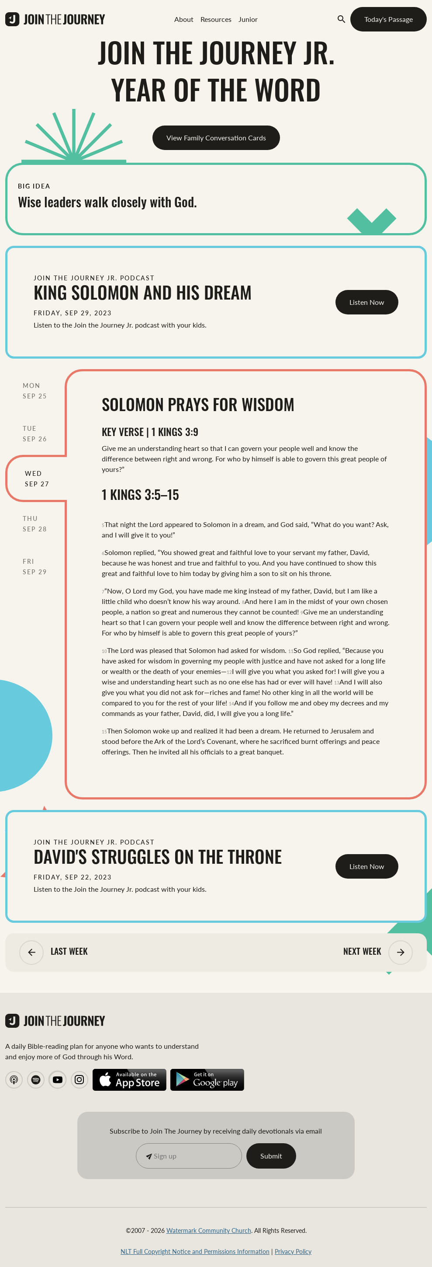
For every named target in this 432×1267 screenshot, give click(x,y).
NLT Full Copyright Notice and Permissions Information (195, 1251)
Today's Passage (388, 19)
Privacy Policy (293, 1251)
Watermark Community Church (208, 1230)
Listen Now (366, 302)
